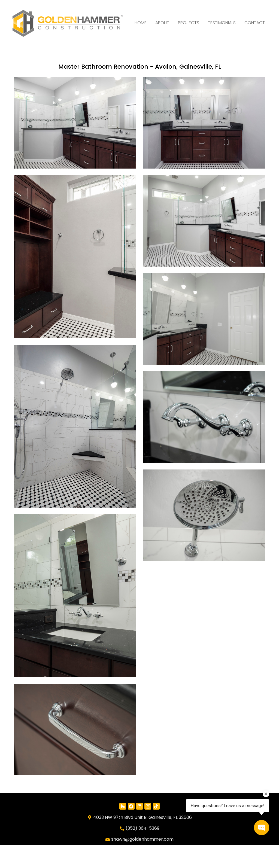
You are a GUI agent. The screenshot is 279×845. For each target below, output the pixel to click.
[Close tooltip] (266, 794)
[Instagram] (147, 806)
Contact (254, 23)
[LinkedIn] (139, 806)
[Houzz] (122, 806)
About (162, 23)
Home (141, 23)
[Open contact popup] (261, 827)
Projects (188, 23)
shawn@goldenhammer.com (142, 839)
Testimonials (222, 23)
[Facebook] (131, 806)
